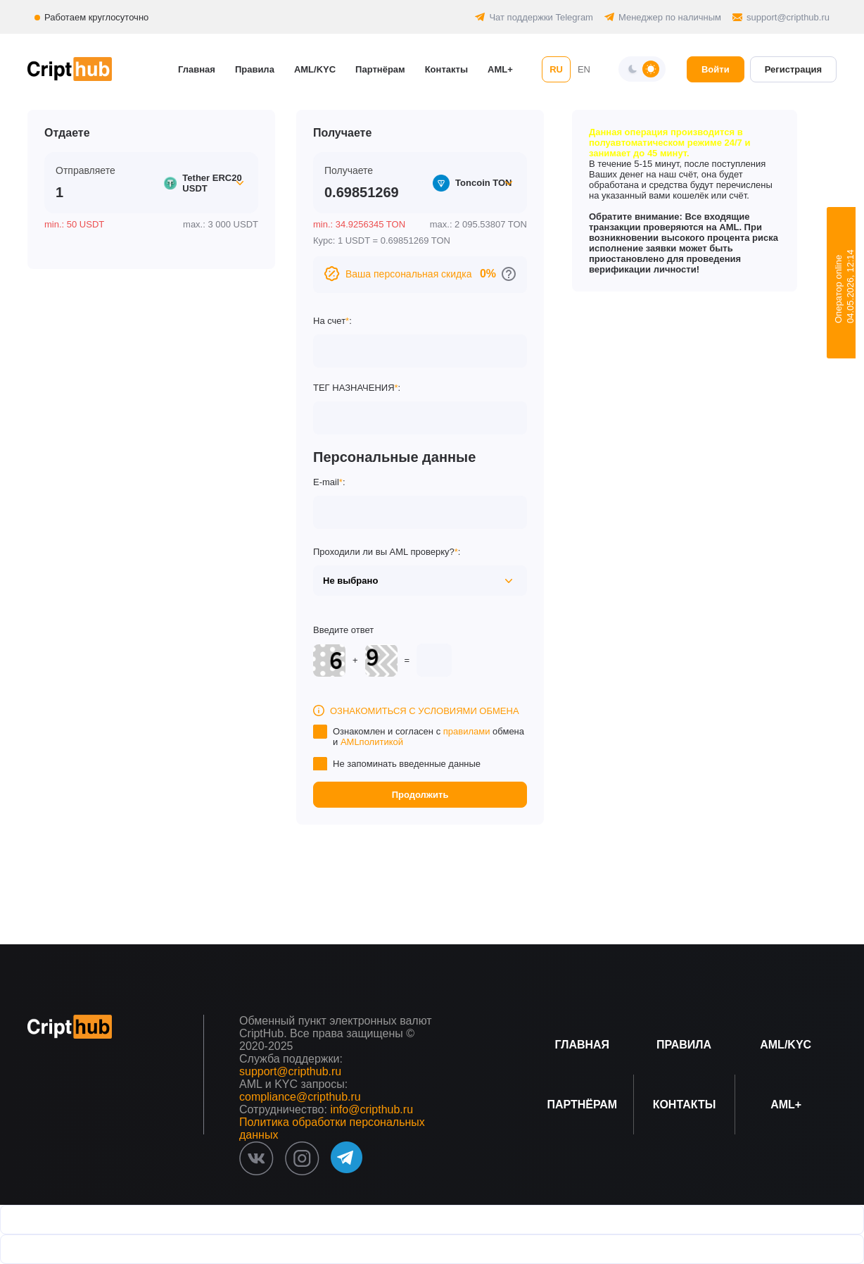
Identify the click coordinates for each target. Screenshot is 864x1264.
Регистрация (793, 69)
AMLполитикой (372, 742)
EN (584, 69)
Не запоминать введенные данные (407, 763)
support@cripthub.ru (788, 17)
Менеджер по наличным (669, 17)
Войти (715, 69)
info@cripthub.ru (371, 1109)
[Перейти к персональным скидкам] (509, 274)
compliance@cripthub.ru (300, 1097)
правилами (466, 731)
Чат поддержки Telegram (541, 17)
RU (556, 69)
